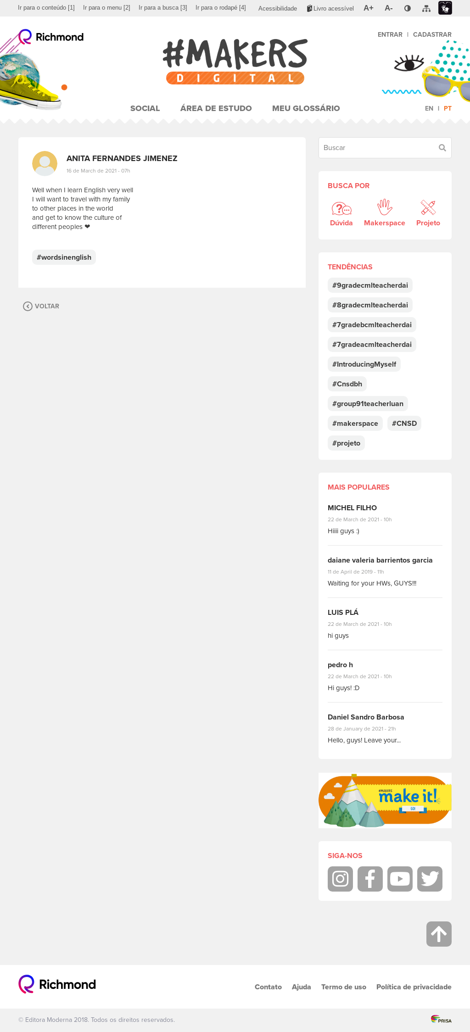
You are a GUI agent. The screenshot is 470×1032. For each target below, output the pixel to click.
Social (145, 108)
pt (448, 108)
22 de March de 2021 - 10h (368, 519)
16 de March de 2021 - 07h (98, 171)
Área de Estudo (216, 108)
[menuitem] (46, 8)
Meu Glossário (306, 108)
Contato (268, 987)
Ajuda (301, 987)
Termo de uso (343, 987)
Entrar (390, 34)
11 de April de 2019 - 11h (362, 572)
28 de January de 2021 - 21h (369, 729)
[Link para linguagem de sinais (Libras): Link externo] (445, 8)
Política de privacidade (414, 987)
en (429, 108)
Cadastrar (432, 34)
